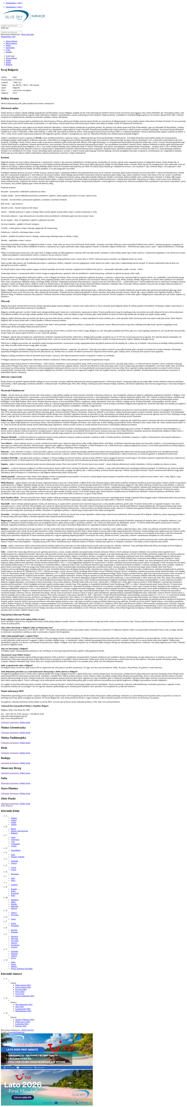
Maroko (14, 904)
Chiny (13, 837)
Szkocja (14, 943)
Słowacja (14, 936)
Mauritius (14, 906)
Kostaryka (15, 893)
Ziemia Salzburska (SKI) (24, 996)
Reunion (14, 930)
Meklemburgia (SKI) (23, 1011)
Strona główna (11, 58)
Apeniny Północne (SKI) (24, 1020)
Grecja (13, 867)
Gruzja (13, 870)
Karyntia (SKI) (21, 989)
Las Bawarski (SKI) (23, 1009)
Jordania (14, 885)
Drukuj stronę (24, 722)
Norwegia (14, 915)
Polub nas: (5, 28)
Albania (14, 818)
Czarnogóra (15, 844)
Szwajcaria (15, 945)
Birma (13, 829)
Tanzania (14, 954)
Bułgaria (9, 65)
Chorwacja (15, 840)
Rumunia (14, 932)
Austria (13, 824)
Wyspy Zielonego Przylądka (22, 969)
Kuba (13, 895)
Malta (13, 902)
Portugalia (15, 926)
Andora (14, 820)
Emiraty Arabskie (17, 857)
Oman (13, 919)
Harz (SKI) (19, 1007)
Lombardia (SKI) (22, 1024)
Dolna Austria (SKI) (23, 985)
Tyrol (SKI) (19, 994)
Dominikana (15, 850)
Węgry (13, 964)
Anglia (13, 822)
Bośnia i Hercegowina (19, 831)
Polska (13, 923)
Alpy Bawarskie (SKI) (23, 1004)
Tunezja (14, 956)
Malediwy (15, 900)
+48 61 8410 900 (27, 34)
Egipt (13, 855)
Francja (14, 863)
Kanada (14, 889)
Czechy (14, 846)
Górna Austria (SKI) (23, 987)
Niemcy (14, 913)
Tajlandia (14, 951)
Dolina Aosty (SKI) (22, 1022)
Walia (13, 962)
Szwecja (14, 947)
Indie (13, 878)
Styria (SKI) (20, 992)
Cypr (13, 842)
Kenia (13, 891)
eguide (8, 60)
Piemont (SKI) (20, 1026)
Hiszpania (15, 874)
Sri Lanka (14, 941)
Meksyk (14, 908)
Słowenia (14, 939)
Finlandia (14, 861)
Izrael (13, 880)
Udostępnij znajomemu (10, 722)
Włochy (14, 966)
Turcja (13, 958)
